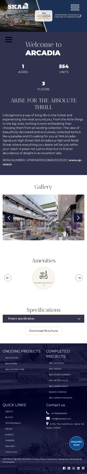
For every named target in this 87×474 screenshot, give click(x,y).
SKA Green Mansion (60, 397)
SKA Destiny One (14, 369)
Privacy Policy (39, 459)
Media (8, 428)
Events (9, 434)
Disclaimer (52, 459)
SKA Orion (55, 368)
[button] (6, 16)
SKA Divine (11, 363)
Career (9, 440)
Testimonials (13, 423)
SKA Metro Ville (58, 380)
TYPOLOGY (11, 452)
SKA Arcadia (56, 363)
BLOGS (9, 417)
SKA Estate (11, 357)
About (9, 411)
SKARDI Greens (57, 392)
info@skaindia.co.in (61, 418)
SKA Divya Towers (59, 374)
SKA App (10, 446)
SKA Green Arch (58, 386)
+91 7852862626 (59, 413)
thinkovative (8, 462)
